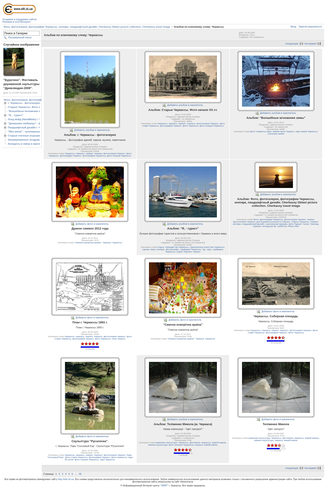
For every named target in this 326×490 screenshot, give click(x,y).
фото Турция (295, 224)
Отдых (160, 247)
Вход (293, 26)
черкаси (98, 153)
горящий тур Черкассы (176, 247)
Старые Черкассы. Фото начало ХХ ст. (31, 107)
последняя (310, 43)
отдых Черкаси (184, 252)
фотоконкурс (172, 249)
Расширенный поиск (19, 37)
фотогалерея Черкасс (114, 153)
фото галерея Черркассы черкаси (186, 445)
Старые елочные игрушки (24, 135)
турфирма (218, 249)
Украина (257, 226)
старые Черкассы (300, 222)
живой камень (219, 442)
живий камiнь (211, 445)
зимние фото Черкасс (283, 131)
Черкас (310, 219)
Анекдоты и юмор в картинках (27, 143)
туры (209, 249)
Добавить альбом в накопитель (92, 130)
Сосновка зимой (276, 134)
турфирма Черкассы (190, 249)
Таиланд (314, 224)
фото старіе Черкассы (76, 457)
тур (203, 249)
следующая (291, 43)
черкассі (191, 123)
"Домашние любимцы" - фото (26, 123)
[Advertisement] (120, 12)
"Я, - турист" (15, 115)
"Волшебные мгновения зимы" (27, 111)
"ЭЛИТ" (164, 485)
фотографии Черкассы (94, 156)
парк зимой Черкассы (306, 131)
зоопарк (237, 224)
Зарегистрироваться (310, 26)
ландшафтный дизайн (253, 224)
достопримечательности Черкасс (273, 222)
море (153, 249)
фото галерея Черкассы (119, 156)
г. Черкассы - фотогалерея (24, 103)
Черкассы (70, 153)
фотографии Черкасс (71, 156)
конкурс (161, 249)
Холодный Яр (269, 226)
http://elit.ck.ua (66, 479)
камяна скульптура (158, 445)
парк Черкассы (107, 459)
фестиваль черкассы (200, 442)
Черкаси (107, 242)
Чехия (306, 224)
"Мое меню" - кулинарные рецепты (30, 131)
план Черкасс (118, 339)
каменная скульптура (166, 442)
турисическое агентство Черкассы (206, 247)
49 (80, 474)
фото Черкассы (190, 126)
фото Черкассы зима (260, 131)
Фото (256, 219)
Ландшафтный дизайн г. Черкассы (29, 127)
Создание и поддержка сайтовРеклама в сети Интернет (19, 20)
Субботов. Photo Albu (288, 226)
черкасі (89, 153)
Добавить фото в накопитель (92, 224)
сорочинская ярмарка (277, 224)
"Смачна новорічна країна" (88, 242)
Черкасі (197, 252)
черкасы (80, 153)
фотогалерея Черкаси (244, 222)
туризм (145, 249)
